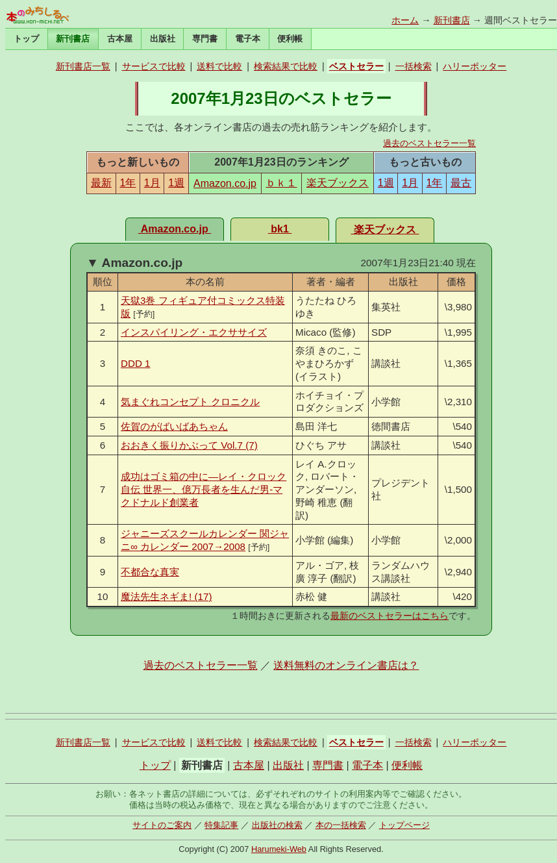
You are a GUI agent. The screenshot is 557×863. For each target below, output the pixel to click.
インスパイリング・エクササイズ (194, 332)
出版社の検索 (277, 825)
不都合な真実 (150, 571)
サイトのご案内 (162, 825)
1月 (152, 182)
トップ (26, 39)
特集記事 (221, 825)
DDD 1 (136, 363)
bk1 (279, 228)
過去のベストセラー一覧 (429, 143)
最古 (461, 182)
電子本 (247, 39)
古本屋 (119, 39)
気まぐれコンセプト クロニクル (190, 401)
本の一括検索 (341, 825)
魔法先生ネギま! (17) (166, 596)
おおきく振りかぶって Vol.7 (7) (189, 445)
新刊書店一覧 (83, 66)
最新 (101, 182)
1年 (127, 182)
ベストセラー (356, 66)
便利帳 (290, 39)
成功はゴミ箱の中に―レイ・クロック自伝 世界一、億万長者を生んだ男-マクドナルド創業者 (203, 489)
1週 (176, 182)
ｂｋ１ (281, 182)
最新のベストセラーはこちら (389, 615)
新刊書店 (452, 20)
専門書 (204, 39)
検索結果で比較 (285, 66)
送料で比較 (219, 66)
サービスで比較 (154, 66)
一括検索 (413, 66)
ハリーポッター (474, 66)
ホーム (405, 20)
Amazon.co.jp (224, 183)
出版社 (162, 39)
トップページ (404, 825)
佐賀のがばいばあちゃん (174, 426)
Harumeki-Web (278, 849)
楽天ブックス (337, 182)
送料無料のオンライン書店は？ (346, 665)
